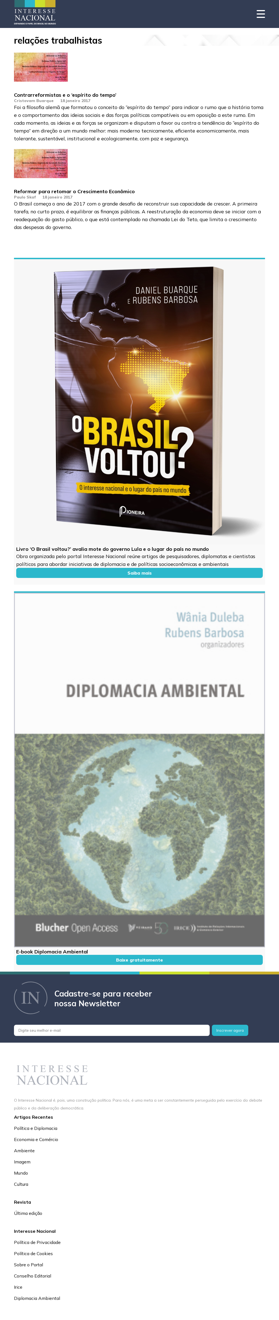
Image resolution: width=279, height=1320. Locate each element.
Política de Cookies (33, 1253)
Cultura (21, 1184)
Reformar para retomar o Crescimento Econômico (74, 191)
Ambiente (24, 1150)
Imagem (22, 1162)
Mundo (21, 1173)
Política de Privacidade (37, 1242)
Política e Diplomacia (35, 1128)
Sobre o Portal (28, 1264)
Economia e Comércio (36, 1139)
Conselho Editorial (32, 1276)
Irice (18, 1287)
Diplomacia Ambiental (37, 1298)
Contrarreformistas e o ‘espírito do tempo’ (65, 95)
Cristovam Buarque (34, 100)
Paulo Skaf (25, 197)
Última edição (28, 1213)
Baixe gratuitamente (139, 960)
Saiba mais (139, 573)
